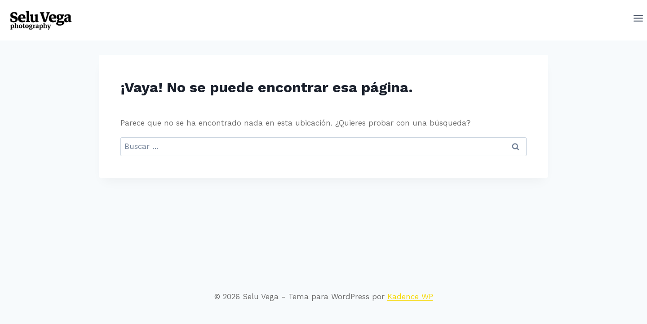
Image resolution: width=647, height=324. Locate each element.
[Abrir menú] (638, 20)
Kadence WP (410, 296)
